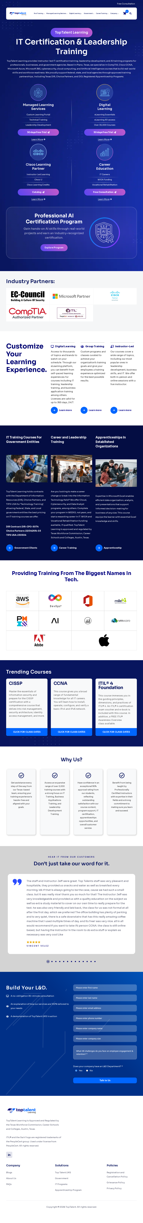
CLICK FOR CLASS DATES (27, 731)
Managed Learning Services (56, 13)
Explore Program (54, 247)
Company (113, 13)
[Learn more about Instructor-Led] (122, 410)
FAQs (9, 1184)
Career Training (101, 13)
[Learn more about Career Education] (105, 199)
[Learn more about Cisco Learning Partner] (38, 199)
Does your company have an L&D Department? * (98, 1066)
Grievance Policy (116, 1182)
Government (88, 13)
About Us (11, 1178)
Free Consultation (126, 4)
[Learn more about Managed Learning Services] (38, 139)
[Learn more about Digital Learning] (105, 139)
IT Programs (61, 1184)
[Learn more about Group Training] (92, 410)
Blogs (9, 1172)
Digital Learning (75, 13)
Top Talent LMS (63, 1172)
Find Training (38, 13)
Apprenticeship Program (68, 1190)
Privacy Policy (114, 1188)
